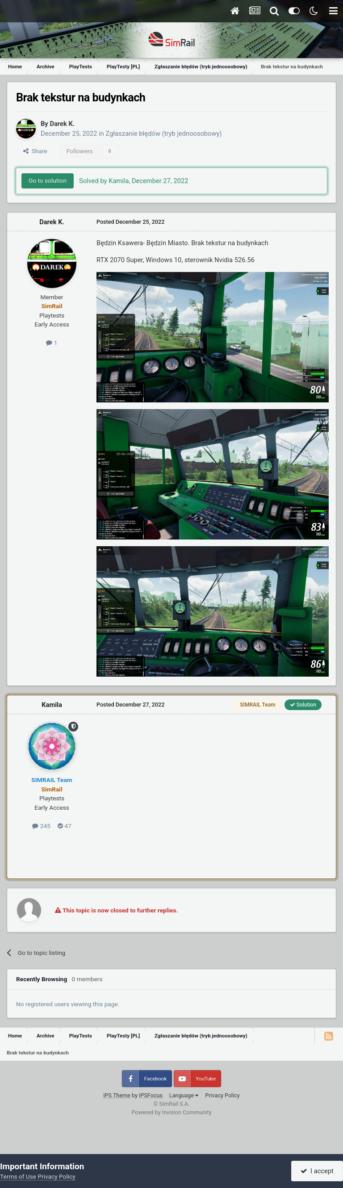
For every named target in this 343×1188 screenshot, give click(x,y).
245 (41, 825)
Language (183, 1095)
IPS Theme (116, 1095)
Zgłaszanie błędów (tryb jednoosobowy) (164, 134)
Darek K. (62, 124)
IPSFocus (151, 1095)
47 (64, 825)
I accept (317, 1171)
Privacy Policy (222, 1095)
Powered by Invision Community (171, 1112)
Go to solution (48, 180)
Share (35, 151)
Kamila (52, 705)
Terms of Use (18, 1176)
